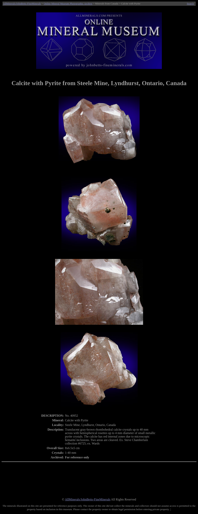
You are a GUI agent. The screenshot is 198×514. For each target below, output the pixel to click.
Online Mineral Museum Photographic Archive (68, 3)
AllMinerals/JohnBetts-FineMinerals (22, 3)
